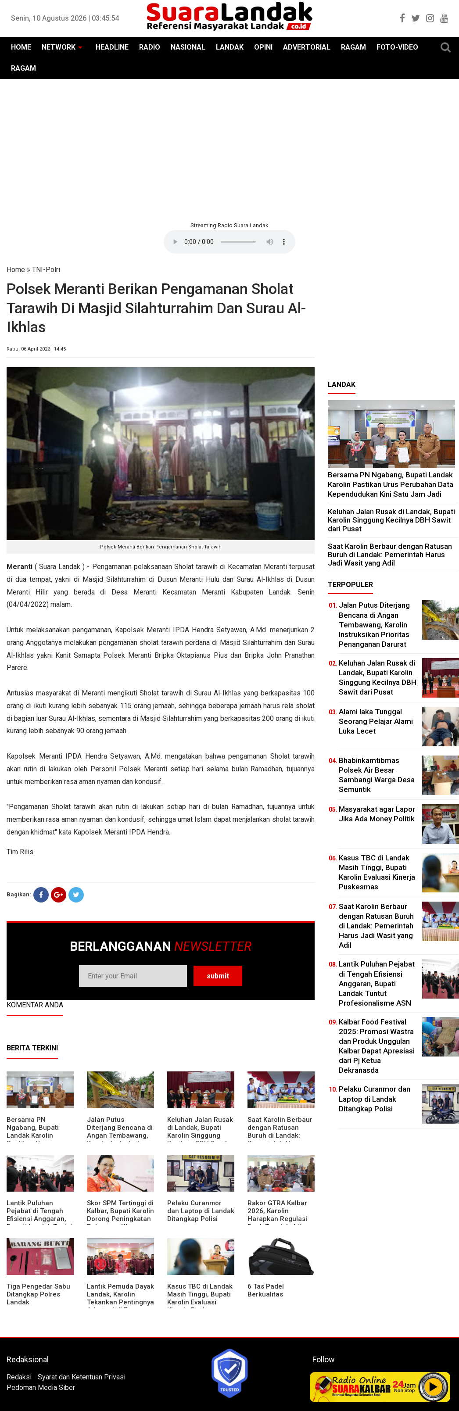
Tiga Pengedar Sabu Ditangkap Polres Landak (38, 1294)
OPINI (263, 47)
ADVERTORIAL (306, 47)
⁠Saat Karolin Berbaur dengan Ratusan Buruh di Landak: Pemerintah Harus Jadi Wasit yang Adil (279, 1135)
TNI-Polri (46, 269)
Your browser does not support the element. (229, 242)
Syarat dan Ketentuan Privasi (82, 1377)
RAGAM (353, 47)
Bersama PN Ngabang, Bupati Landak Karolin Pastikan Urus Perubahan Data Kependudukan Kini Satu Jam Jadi (390, 484)
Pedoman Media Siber (41, 1387)
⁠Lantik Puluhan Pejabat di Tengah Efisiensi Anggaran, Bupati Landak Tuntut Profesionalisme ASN (40, 1219)
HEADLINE (112, 47)
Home (16, 269)
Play (433, 1387)
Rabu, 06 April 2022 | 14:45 (36, 349)
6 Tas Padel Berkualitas (265, 1290)
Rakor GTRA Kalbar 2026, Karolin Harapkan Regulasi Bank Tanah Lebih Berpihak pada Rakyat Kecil (277, 1222)
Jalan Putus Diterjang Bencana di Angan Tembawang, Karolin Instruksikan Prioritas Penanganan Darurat (120, 1139)
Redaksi (19, 1377)
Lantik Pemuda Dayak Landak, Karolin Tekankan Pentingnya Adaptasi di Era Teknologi (120, 1302)
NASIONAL (188, 47)
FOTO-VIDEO (397, 47)
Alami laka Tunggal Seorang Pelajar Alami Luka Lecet (376, 721)
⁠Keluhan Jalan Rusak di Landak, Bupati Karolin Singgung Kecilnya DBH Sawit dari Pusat (200, 1135)
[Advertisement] (229, 149)
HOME (21, 47)
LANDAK (230, 47)
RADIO (149, 47)
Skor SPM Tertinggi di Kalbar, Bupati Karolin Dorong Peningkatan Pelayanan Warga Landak (120, 1219)
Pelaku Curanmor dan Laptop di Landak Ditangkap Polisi (200, 1211)
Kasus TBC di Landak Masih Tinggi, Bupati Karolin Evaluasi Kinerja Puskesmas (200, 1298)
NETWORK (58, 47)
